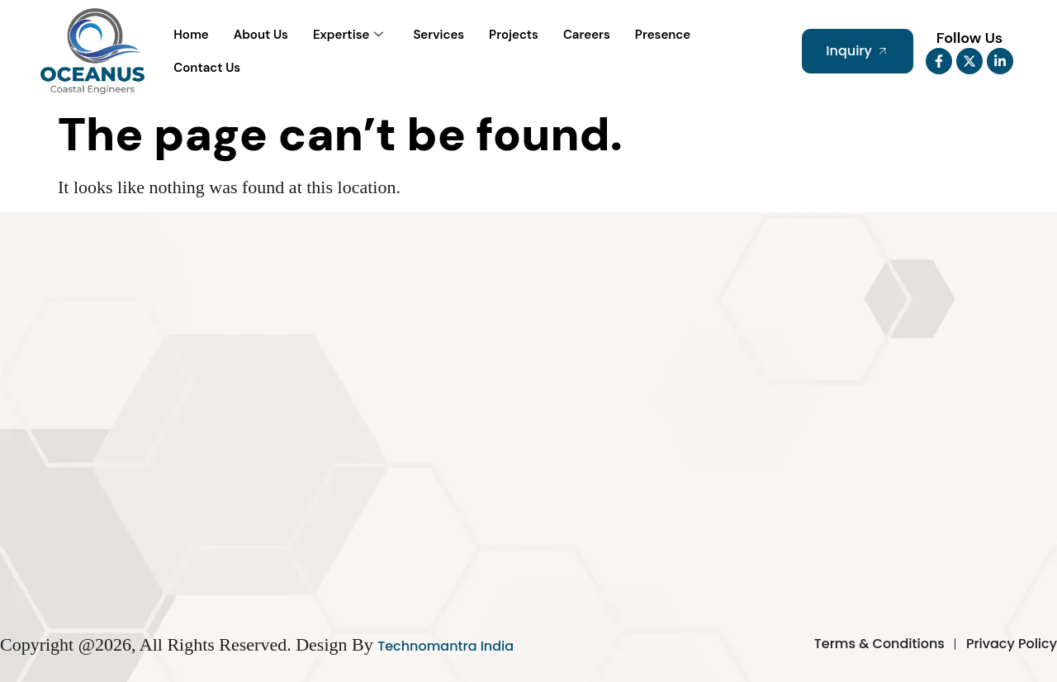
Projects (513, 34)
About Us (261, 34)
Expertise (348, 35)
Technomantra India (445, 646)
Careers (586, 34)
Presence (662, 34)
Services (438, 34)
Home (190, 34)
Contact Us (206, 67)
